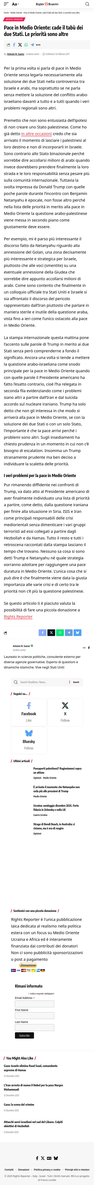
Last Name (21, 1022)
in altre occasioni (36, 133)
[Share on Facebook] (14, 45)
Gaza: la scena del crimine (19, 1104)
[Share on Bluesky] (77, 632)
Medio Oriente (16, 12)
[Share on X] (20, 45)
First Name (21, 1010)
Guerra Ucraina (40, 815)
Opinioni (37, 777)
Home (6, 12)
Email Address (25, 998)
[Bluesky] (29, 740)
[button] (7, 4)
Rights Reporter (18, 616)
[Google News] (49, 1158)
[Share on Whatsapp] (26, 45)
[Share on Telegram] (32, 45)
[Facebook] (89, 648)
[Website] (84, 648)
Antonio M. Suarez (15, 54)
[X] (65, 712)
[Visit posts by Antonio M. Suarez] (7, 648)
